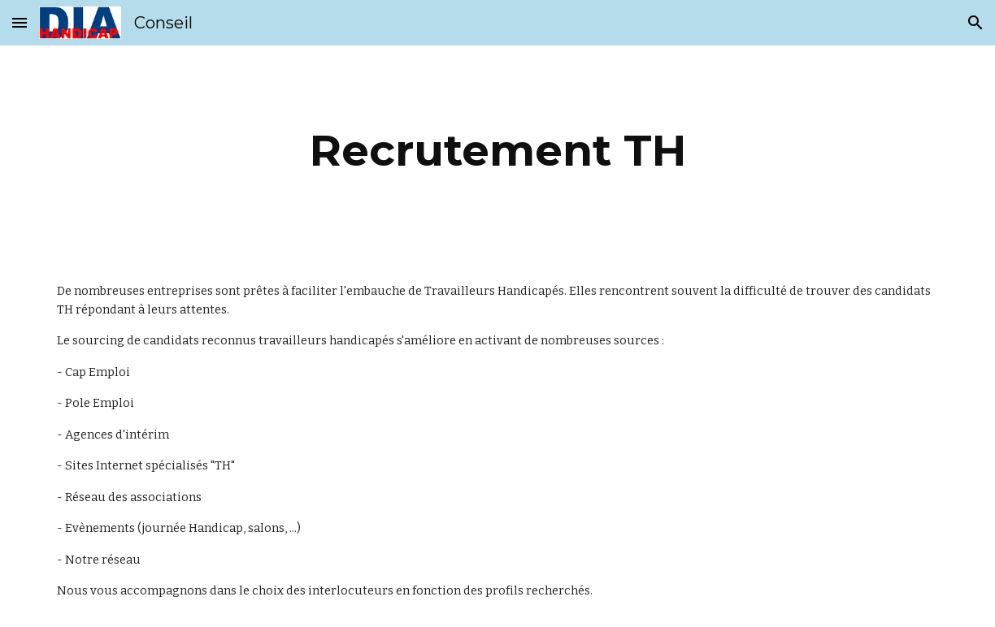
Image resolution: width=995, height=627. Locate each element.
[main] (497, 150)
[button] (19, 22)
